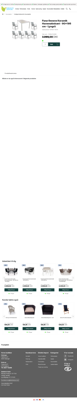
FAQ (27, 364)
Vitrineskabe (54, 356)
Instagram (70, 359)
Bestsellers (57, 9)
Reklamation (29, 361)
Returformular (42, 364)
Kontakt (28, 356)
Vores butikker (42, 356)
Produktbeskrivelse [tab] (10, 73)
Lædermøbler (54, 364)
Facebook (70, 356)
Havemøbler (54, 361)
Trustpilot (5, 345)
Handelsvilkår (41, 359)
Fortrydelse (41, 361)
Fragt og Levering (43, 367)
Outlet (62, 9)
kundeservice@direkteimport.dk (10, 380)
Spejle (52, 359)
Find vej (28, 359)
